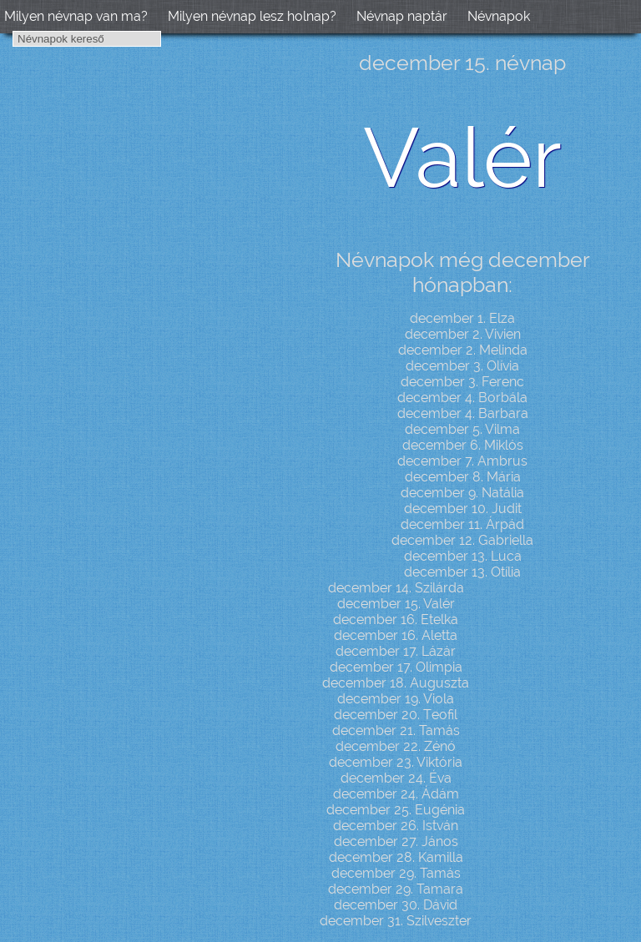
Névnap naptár (401, 16)
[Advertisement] (142, 305)
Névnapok (498, 16)
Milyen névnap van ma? (76, 16)
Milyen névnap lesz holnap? (252, 16)
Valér (462, 157)
